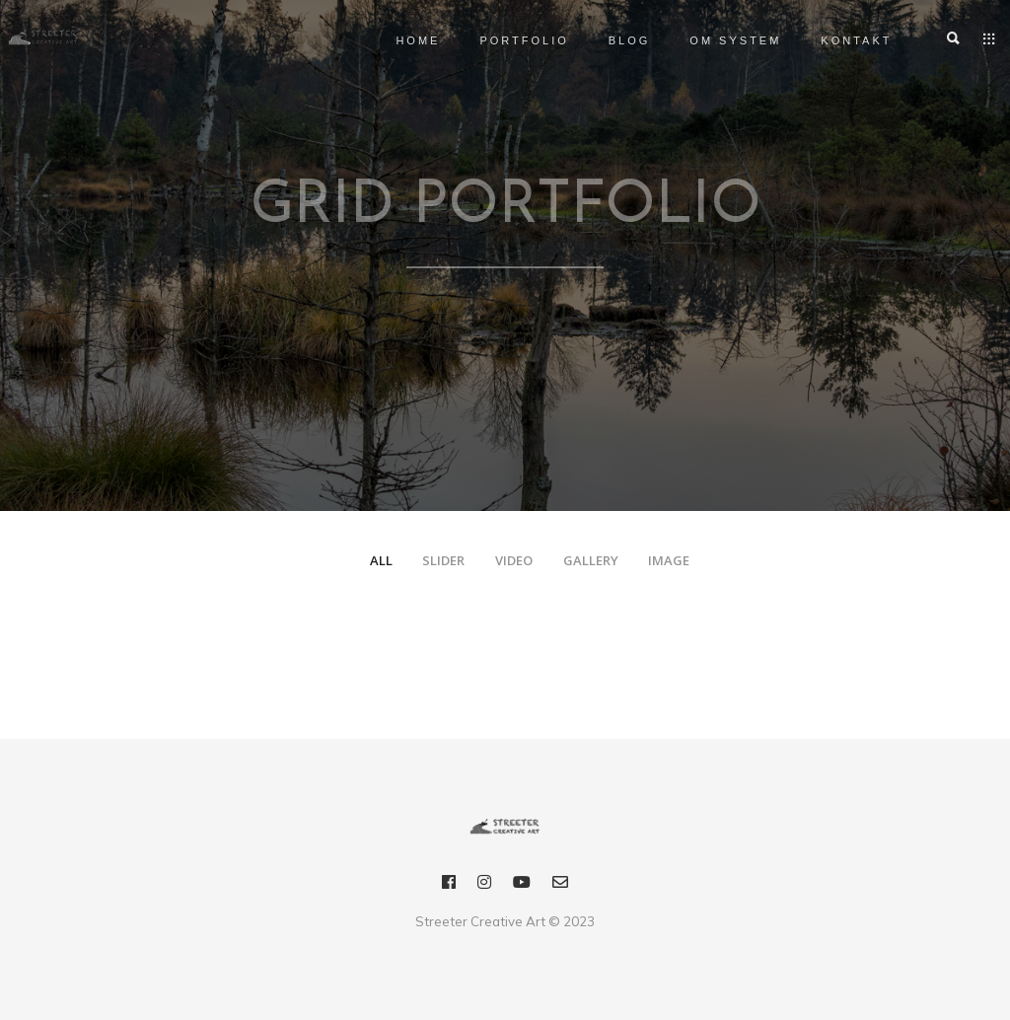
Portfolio (502, 40)
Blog (607, 40)
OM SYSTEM (713, 40)
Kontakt (834, 40)
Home (396, 40)
